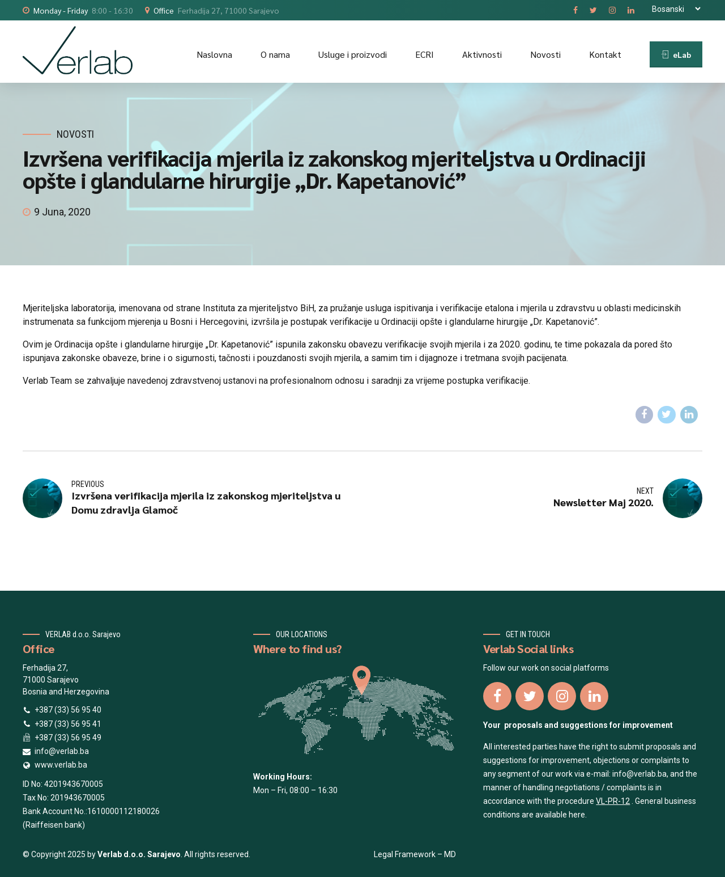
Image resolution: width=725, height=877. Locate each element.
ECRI (424, 54)
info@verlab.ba (639, 773)
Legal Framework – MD (415, 854)
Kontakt (605, 54)
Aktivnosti (482, 54)
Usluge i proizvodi (352, 54)
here (577, 814)
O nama (275, 54)
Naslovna (214, 54)
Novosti (545, 54)
